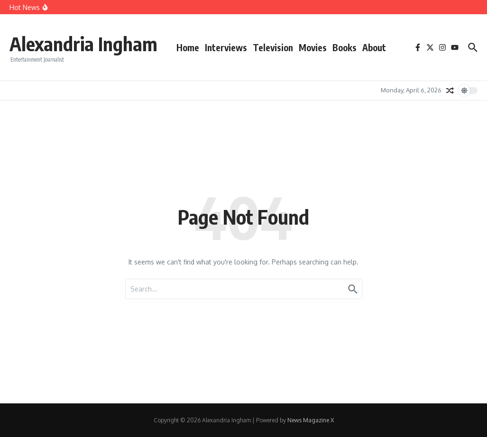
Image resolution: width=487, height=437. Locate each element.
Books (344, 47)
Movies (313, 47)
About (374, 47)
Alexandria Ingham (83, 43)
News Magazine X (310, 420)
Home (187, 47)
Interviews (226, 47)
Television (273, 47)
